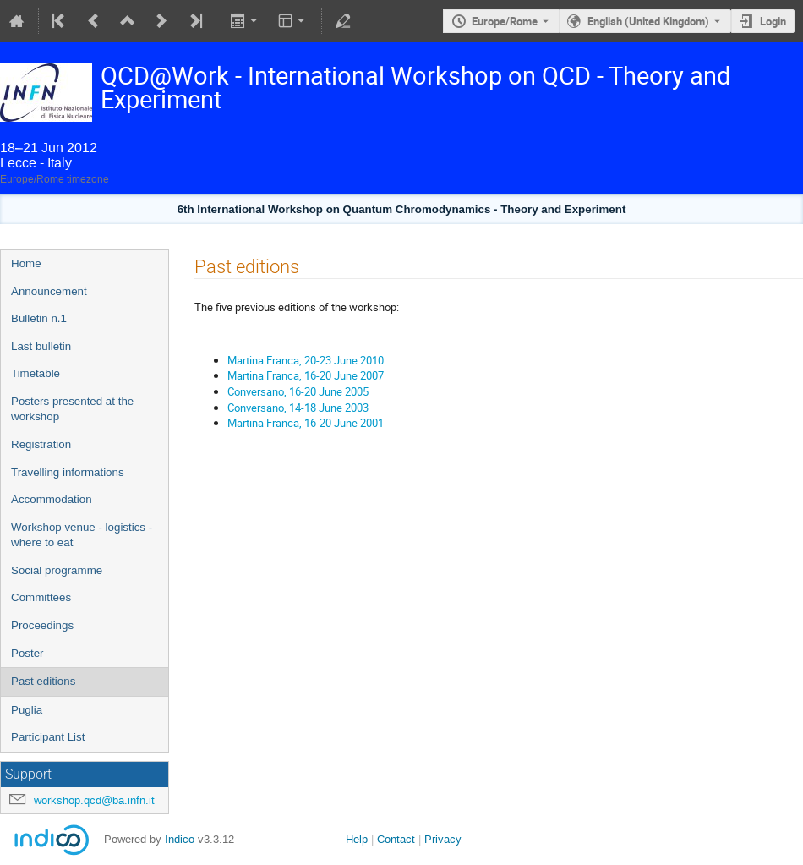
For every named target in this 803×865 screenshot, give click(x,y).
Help (357, 839)
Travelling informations (67, 472)
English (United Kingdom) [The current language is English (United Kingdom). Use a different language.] (648, 21)
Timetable (35, 373)
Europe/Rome (505, 21)
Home (26, 263)
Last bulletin (41, 346)
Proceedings (42, 625)
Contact (396, 839)
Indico (179, 839)
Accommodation (51, 499)
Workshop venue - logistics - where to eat (81, 535)
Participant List (48, 737)
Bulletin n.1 (39, 318)
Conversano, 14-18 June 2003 (298, 407)
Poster (27, 653)
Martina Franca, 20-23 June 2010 (305, 360)
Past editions (43, 681)
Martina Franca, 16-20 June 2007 (305, 375)
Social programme (56, 570)
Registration (41, 444)
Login (773, 21)
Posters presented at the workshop (72, 409)
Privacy (443, 839)
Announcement (49, 291)
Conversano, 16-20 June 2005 (298, 391)
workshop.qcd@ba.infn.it (94, 800)
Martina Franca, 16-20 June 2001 (305, 422)
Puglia (26, 709)
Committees (41, 597)
